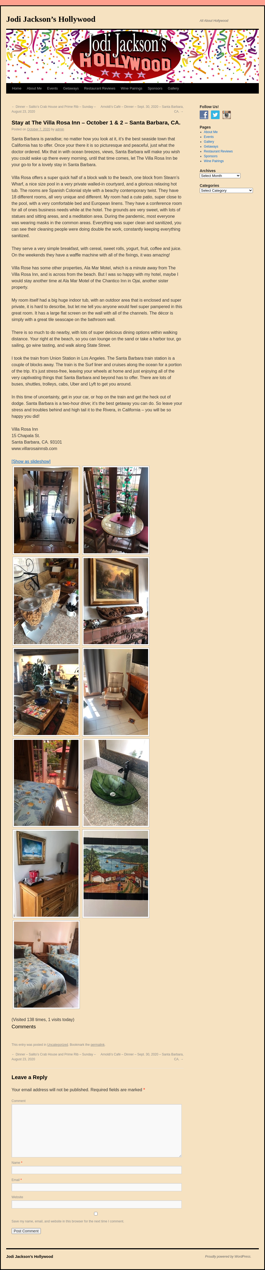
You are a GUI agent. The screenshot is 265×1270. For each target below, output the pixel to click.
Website (17, 1197)
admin (59, 129)
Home (17, 88)
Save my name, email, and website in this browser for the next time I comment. (68, 1221)
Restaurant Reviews (99, 88)
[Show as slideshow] (31, 461)
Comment (19, 1101)
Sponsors (155, 88)
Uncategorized (57, 1045)
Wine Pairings (131, 88)
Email (17, 1180)
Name (17, 1163)
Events (52, 88)
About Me (34, 88)
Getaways (71, 88)
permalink (98, 1045)
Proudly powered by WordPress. (228, 1256)
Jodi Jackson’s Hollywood (50, 19)
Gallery (173, 88)
